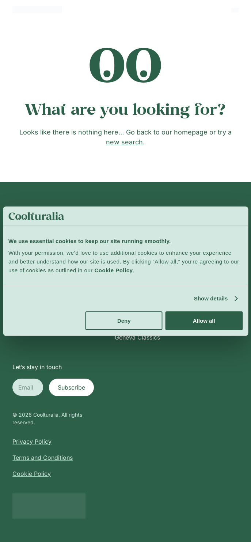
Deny (124, 321)
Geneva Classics (137, 337)
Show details (211, 298)
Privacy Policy (32, 441)
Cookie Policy (31, 473)
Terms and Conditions (42, 457)
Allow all (204, 321)
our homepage (184, 132)
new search (124, 142)
